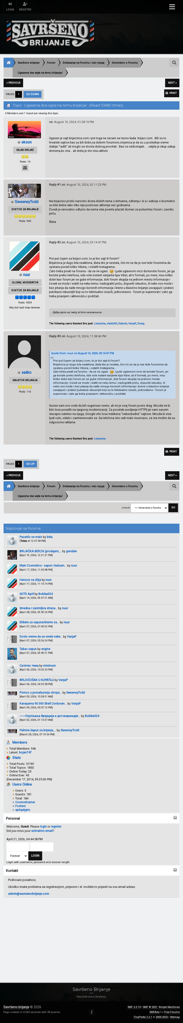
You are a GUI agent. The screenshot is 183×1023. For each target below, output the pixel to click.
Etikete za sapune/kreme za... (39, 623)
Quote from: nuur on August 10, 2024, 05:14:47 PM (82, 353)
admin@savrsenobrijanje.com (28, 894)
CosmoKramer (25, 803)
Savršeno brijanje (16, 1007)
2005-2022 (162, 1017)
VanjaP (71, 637)
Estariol (122, 323)
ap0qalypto (22, 811)
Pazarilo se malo (31, 538)
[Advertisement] (91, 936)
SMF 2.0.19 (134, 1007)
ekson (26, 142)
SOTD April (27, 595)
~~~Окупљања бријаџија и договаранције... (50, 717)
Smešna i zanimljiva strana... (38, 609)
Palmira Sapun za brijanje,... (38, 731)
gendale (71, 552)
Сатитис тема (29, 666)
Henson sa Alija (30, 580)
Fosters (20, 807)
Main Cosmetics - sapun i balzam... (43, 566)
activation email (42, 832)
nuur (74, 566)
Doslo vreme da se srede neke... (41, 637)
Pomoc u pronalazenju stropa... (41, 693)
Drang (140, 323)
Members (19, 743)
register (56, 827)
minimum (49, 666)
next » (172, 82)
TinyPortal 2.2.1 (142, 1017)
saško (26, 372)
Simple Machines (169, 1007)
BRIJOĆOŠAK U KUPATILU (37, 681)
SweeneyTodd (75, 693)
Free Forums (172, 1012)
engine (45, 650)
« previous (13, 82)
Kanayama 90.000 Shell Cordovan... (43, 704)
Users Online (22, 785)
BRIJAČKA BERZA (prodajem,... (40, 552)
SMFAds (154, 1012)
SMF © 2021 (150, 1007)
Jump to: (125, 508)
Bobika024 (45, 595)
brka (49, 538)
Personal (13, 819)
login (43, 827)
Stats (16, 758)
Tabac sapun (28, 650)
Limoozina (100, 323)
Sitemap (175, 1017)
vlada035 (112, 323)
